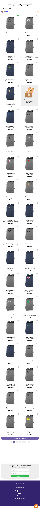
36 (35, 8)
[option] (2, 12)
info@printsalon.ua (20, 487)
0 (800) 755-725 (20, 483)
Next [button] (38, 11)
